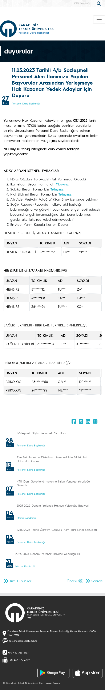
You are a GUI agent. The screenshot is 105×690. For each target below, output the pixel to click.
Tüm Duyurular (21, 581)
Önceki (72, 581)
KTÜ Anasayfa (82, 3)
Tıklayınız (57, 189)
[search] (99, 3)
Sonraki (96, 581)
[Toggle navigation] (99, 19)
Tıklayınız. (62, 184)
